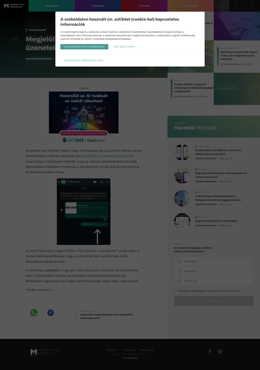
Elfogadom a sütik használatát (84, 46)
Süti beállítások (124, 46)
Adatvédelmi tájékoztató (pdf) (83, 60)
